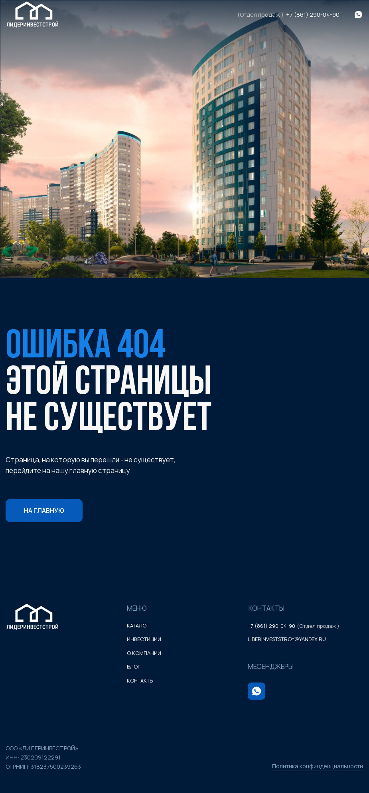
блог (133, 666)
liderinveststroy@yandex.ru (287, 639)
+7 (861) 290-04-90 (312, 14)
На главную (44, 510)
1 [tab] (161, 252)
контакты (140, 680)
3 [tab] (207, 252)
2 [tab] (184, 252)
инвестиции (144, 639)
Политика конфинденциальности (317, 766)
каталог (138, 625)
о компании (144, 653)
